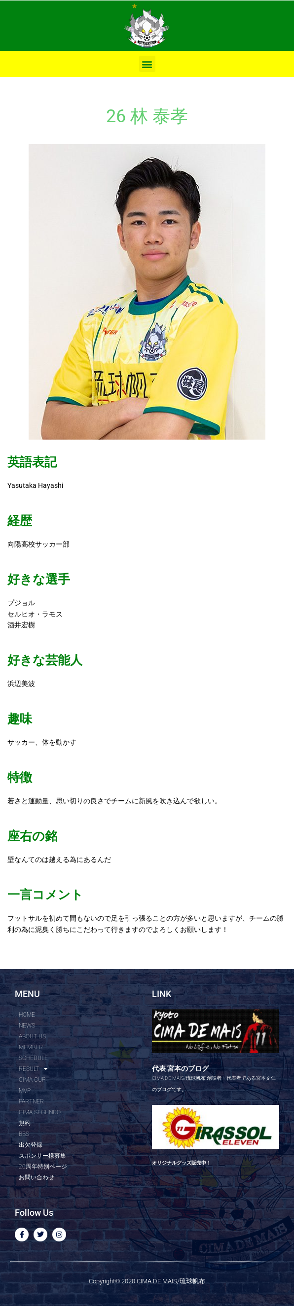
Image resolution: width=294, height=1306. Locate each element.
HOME (27, 1014)
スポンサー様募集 (42, 1155)
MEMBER (31, 1047)
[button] (147, 64)
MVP (25, 1090)
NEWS (27, 1025)
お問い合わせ (36, 1177)
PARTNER (31, 1101)
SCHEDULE (33, 1058)
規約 (25, 1123)
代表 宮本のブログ (180, 1068)
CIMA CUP (32, 1079)
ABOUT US (32, 1036)
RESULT (33, 1069)
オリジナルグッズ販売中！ (181, 1163)
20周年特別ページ (43, 1166)
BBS (24, 1134)
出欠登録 (30, 1144)
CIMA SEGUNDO (40, 1112)
